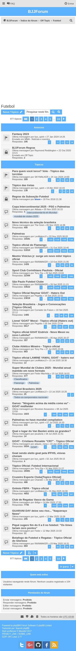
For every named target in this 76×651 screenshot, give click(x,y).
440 (59, 327)
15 (72, 426)
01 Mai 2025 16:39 (58, 491)
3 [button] (41, 119)
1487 (64, 276)
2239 (50, 287)
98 (61, 315)
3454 (64, 250)
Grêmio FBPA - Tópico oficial (30, 488)
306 (65, 494)
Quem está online (39, 574)
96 (72, 265)
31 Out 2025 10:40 (59, 247)
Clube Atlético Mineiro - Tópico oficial (36, 346)
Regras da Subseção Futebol (30, 196)
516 (65, 505)
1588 (71, 298)
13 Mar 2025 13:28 (55, 516)
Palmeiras (18, 233)
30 (67, 228)
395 (65, 447)
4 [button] (45, 119)
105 (59, 414)
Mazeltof (23, 631)
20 (67, 180)
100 (71, 315)
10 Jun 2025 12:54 (59, 444)
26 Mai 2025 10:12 (55, 480)
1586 (57, 298)
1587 (64, 298)
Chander (39, 480)
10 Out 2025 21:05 (59, 262)
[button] (25, 119)
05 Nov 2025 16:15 (53, 209)
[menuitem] (11, 3)
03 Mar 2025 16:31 (59, 543)
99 (66, 315)
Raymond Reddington (45, 150)
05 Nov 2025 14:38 (55, 225)
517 (71, 505)
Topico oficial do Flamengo (29, 244)
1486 (57, 276)
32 (72, 376)
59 (72, 352)
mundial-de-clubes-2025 (26, 216)
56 (58, 352)
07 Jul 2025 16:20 (55, 422)
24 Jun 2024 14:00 (60, 177)
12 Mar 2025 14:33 (52, 531)
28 (58, 228)
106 (65, 414)
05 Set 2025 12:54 (54, 323)
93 (58, 265)
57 (62, 352)
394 (59, 447)
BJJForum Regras (23, 147)
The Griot (39, 225)
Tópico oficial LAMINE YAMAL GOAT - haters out (43, 357)
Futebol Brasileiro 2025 (27, 388)
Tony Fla (39, 273)
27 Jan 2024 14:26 (55, 137)
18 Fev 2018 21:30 (52, 199)
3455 (71, 250)
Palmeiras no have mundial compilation (37, 419)
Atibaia (38, 209)
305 (59, 494)
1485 (50, 276)
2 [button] (36, 119)
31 (72, 228)
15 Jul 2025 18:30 (58, 360)
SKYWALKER (41, 177)
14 (72, 142)
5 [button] (50, 119)
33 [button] (58, 119)
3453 (57, 250)
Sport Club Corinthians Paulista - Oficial (37, 270)
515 (59, 505)
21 (72, 180)
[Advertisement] (38, 64)
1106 (71, 239)
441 (65, 327)
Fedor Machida (42, 373)
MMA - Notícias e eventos (37, 139)
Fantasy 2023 (20, 134)
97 (57, 315)
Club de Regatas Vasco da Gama (33, 499)
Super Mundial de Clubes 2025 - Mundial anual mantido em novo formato (41, 369)
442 (71, 327)
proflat (10, 631)
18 (58, 180)
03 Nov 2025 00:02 (58, 236)
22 (62, 341)
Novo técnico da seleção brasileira (34, 222)
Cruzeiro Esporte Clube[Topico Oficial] (36, 477)
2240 (57, 287)
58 (67, 352)
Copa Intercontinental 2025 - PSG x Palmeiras (41, 206)
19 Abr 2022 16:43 (55, 188)
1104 (57, 239)
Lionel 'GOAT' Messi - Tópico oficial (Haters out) (42, 320)
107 (71, 414)
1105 (64, 239)
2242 (71, 287)
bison (38, 199)
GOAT (34, 447)
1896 (50, 471)
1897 (57, 471)
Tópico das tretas (23, 185)
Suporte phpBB (22, 628)
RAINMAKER (41, 247)
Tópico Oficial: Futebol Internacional (35, 465)
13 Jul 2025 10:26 (58, 391)
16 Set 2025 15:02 (54, 295)
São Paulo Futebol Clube (28, 281)
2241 (64, 287)
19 (62, 180)
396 (71, 447)
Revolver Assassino (44, 409)
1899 (71, 471)
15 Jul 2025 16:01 (61, 373)
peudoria (39, 434)
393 (54, 447)
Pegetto (38, 295)
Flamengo (19, 383)
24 (72, 341)
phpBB (16, 625)
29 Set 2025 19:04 (54, 273)
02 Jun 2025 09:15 (55, 459)
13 (67, 142)
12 (62, 142)
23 (67, 341)
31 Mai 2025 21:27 (54, 468)
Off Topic (29, 155)
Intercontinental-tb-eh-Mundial (42, 212)
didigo (38, 502)
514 (54, 505)
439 (54, 327)
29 (62, 228)
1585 (50, 298)
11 (58, 142)
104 (54, 414)
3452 (50, 250)
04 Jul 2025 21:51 (54, 434)
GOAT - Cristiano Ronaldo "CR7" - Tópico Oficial (43, 441)
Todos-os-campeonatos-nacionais (30, 397)
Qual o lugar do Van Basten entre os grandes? (41, 431)
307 (71, 494)
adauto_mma (41, 444)
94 (62, 265)
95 (67, 265)
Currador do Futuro (44, 310)
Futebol (8, 106)
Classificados (20, 379)
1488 (71, 276)
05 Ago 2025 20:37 (59, 338)
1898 (64, 471)
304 (54, 494)
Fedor (38, 531)
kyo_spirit (39, 137)
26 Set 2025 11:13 (59, 284)
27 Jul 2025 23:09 (54, 349)
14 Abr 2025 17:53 (52, 502)
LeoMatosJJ (41, 236)
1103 (50, 239)
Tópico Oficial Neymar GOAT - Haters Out (38, 292)
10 (72, 191)
